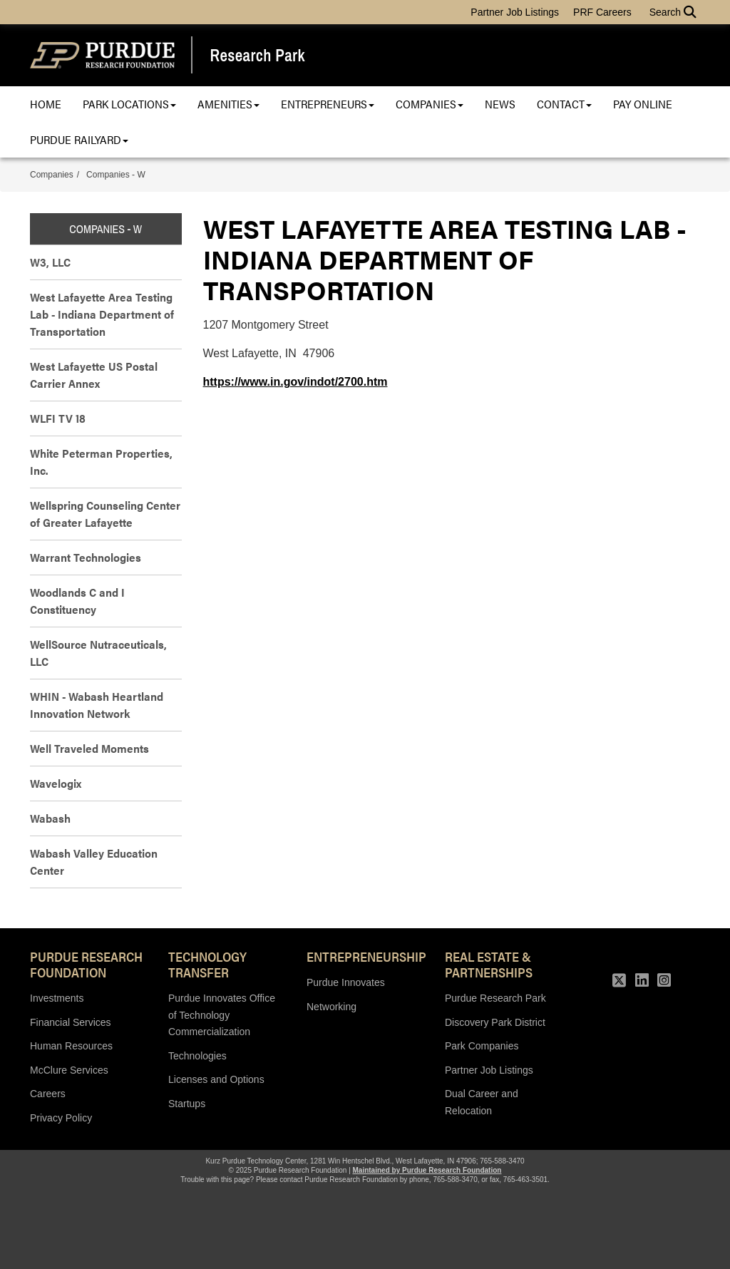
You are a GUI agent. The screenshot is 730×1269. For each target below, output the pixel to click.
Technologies (197, 1056)
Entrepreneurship (365, 956)
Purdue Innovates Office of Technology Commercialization (221, 1014)
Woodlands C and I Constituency (77, 600)
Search (672, 12)
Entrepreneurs (327, 104)
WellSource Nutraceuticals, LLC (98, 652)
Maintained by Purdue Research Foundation (427, 1170)
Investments (56, 998)
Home (45, 104)
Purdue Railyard (79, 139)
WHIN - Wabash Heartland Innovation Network (96, 704)
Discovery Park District (495, 1022)
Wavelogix (55, 783)
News (500, 104)
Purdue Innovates (346, 982)
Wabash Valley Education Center (94, 861)
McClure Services (69, 1070)
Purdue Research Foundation (86, 964)
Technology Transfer (207, 964)
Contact (564, 104)
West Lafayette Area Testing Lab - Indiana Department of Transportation (102, 314)
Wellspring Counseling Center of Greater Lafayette (105, 513)
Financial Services (70, 1022)
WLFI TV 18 (58, 418)
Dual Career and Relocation (481, 1102)
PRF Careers (602, 12)
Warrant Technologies (85, 557)
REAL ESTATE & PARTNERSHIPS (489, 964)
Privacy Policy (61, 1118)
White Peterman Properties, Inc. (101, 461)
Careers (48, 1093)
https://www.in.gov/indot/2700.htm (295, 382)
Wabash (50, 818)
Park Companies (482, 1046)
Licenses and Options (216, 1079)
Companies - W (115, 175)
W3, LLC (50, 262)
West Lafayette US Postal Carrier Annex (94, 374)
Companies (429, 104)
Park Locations (129, 104)
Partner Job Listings (515, 12)
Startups (186, 1103)
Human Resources (71, 1046)
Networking (331, 1006)
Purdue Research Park (495, 998)
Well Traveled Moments (89, 748)
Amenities (228, 104)
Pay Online (642, 104)
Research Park (257, 55)
